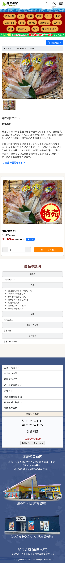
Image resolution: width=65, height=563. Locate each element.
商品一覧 (9, 16)
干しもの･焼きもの (19, 48)
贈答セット (22, 29)
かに (21, 16)
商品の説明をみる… (14, 162)
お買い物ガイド (12, 367)
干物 (22, 22)
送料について (10, 379)
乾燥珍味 (44, 22)
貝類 (39, 16)
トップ (6, 48)
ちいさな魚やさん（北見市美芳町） (32, 536)
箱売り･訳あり (49, 29)
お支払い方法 (10, 373)
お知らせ (8, 391)
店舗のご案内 (10, 408)
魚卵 (30, 16)
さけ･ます (10, 22)
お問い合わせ (32, 414)
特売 (35, 29)
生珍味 (57, 22)
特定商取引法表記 (13, 396)
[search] (23, 42)
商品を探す (55, 42)
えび (48, 16)
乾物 (10, 29)
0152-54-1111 (32, 421)
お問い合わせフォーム (32, 443)
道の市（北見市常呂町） (32, 503)
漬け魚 (32, 22)
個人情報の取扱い (13, 402)
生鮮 (57, 16)
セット (32, 48)
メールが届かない (13, 384)
